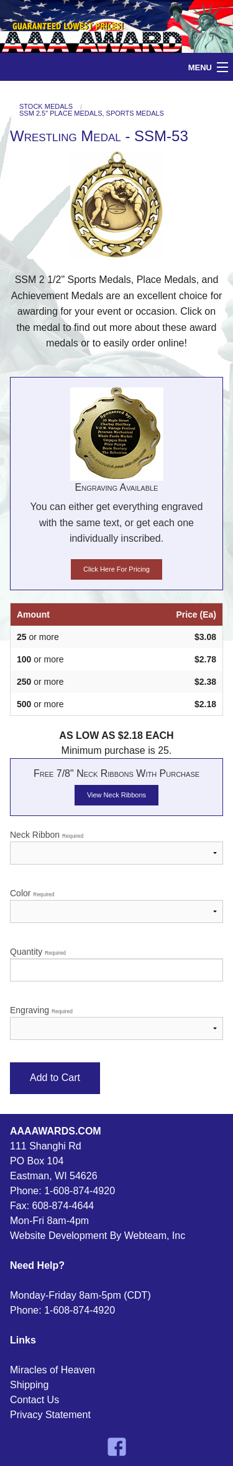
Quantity (116, 964)
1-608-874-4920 (79, 1190)
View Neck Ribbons (116, 795)
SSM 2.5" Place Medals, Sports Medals (91, 113)
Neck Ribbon (116, 847)
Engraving (116, 1022)
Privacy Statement (50, 1414)
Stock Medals (46, 106)
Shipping (29, 1385)
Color (116, 905)
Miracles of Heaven (52, 1370)
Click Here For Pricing (116, 569)
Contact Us (34, 1399)
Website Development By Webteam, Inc (97, 1235)
